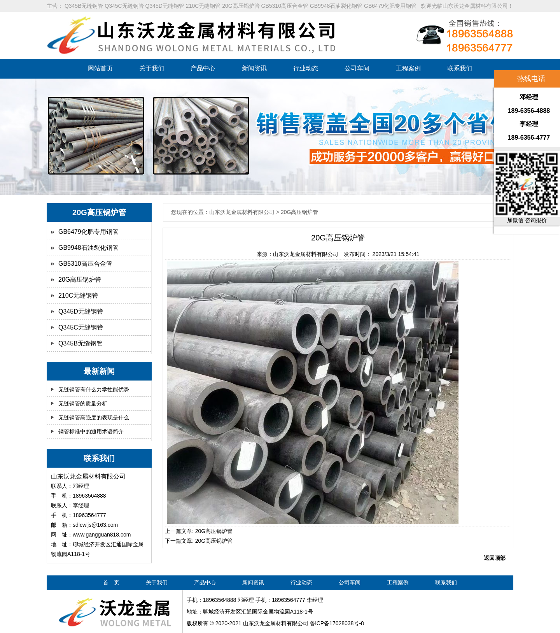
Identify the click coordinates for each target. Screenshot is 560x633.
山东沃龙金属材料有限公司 (305, 254)
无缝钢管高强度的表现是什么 (93, 417)
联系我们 (459, 68)
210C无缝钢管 (78, 295)
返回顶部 (495, 558)
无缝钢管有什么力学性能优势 (93, 389)
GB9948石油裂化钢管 (88, 247)
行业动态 (305, 68)
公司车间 (357, 68)
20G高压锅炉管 (79, 279)
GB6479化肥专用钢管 (88, 231)
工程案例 (408, 68)
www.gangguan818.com (102, 534)
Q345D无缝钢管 (80, 311)
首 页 (111, 582)
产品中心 (203, 68)
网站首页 (100, 68)
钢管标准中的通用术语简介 (91, 431)
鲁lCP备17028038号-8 (337, 623)
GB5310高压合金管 (85, 263)
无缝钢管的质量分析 (82, 403)
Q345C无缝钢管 (80, 327)
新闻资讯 (254, 68)
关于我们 (151, 68)
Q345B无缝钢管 (80, 343)
